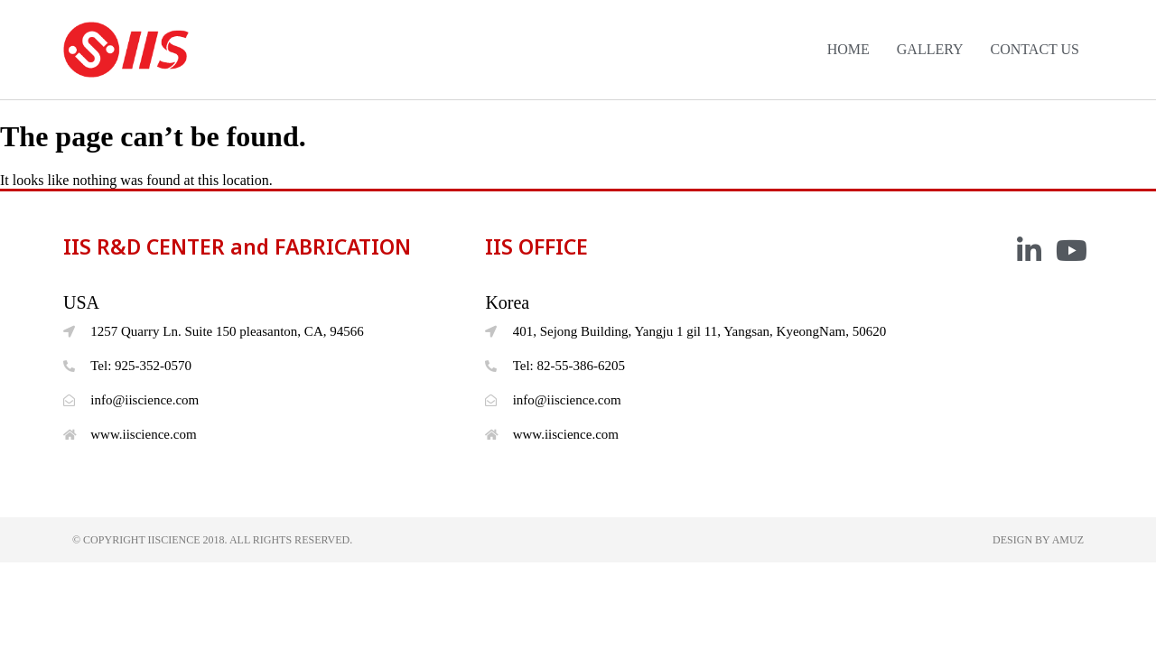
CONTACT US (1035, 49)
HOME (848, 49)
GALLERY (930, 49)
